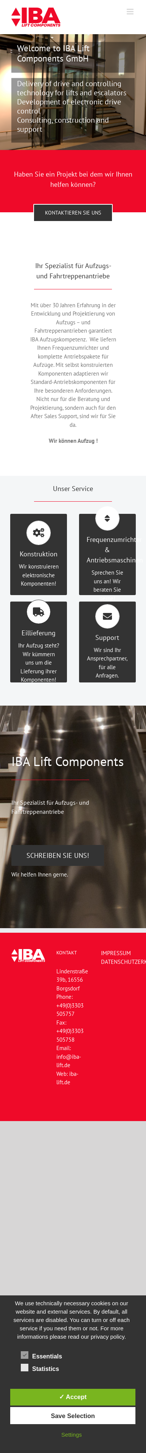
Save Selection (73, 1415)
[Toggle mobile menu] (131, 12)
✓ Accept (73, 1396)
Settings (71, 1434)
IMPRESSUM (116, 953)
